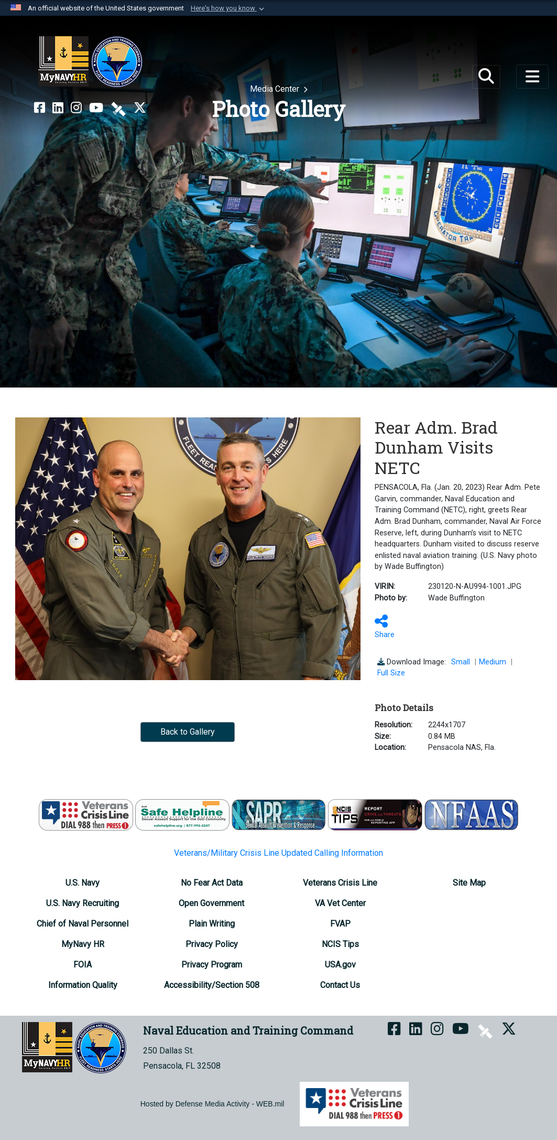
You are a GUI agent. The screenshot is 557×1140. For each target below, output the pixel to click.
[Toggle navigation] (532, 76)
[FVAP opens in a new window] (340, 924)
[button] (228, 8)
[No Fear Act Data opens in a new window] (212, 883)
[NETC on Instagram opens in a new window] (76, 108)
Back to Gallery (187, 732)
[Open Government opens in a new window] (211, 903)
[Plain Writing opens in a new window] (212, 924)
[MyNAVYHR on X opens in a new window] (140, 108)
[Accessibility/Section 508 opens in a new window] (211, 985)
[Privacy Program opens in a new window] (211, 965)
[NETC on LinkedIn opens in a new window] (57, 108)
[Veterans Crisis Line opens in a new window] (340, 883)
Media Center (275, 89)
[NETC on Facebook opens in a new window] (39, 108)
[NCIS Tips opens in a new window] (340, 944)
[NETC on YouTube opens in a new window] (96, 108)
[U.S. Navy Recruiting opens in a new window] (82, 903)
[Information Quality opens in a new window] (82, 985)
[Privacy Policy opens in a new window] (211, 944)
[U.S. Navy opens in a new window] (82, 883)
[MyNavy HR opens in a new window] (82, 944)
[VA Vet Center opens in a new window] (340, 903)
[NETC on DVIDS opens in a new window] (118, 108)
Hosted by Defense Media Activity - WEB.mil (212, 1104)
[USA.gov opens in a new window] (340, 965)
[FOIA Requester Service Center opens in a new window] (82, 965)
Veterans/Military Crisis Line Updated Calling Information (278, 853)
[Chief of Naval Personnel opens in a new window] (82, 924)
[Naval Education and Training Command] (90, 62)
